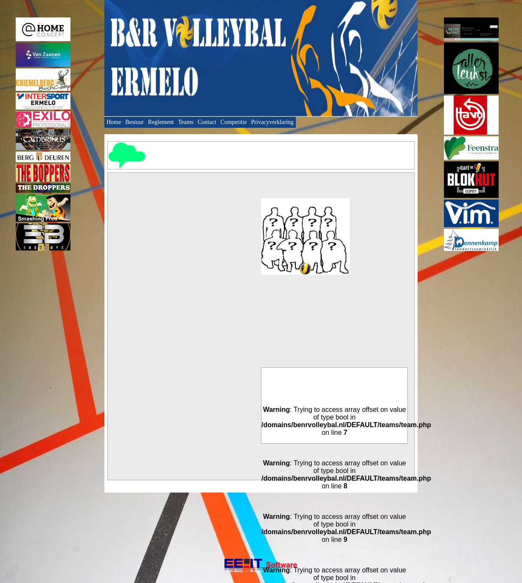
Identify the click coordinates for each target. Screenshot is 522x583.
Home (114, 122)
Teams (185, 122)
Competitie (233, 122)
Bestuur (134, 122)
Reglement (161, 122)
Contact (207, 122)
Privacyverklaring (272, 122)
